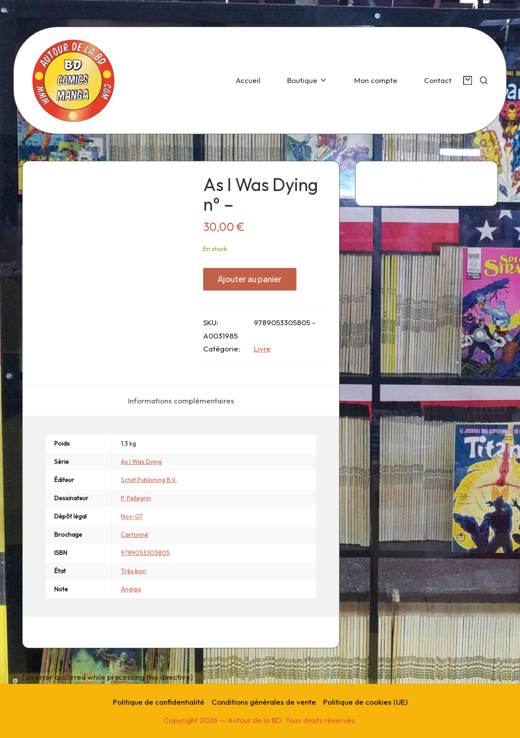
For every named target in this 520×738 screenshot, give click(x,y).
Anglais (131, 589)
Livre (262, 348)
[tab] (181, 400)
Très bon (133, 571)
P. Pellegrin (136, 498)
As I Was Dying (141, 462)
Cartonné (134, 535)
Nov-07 (132, 516)
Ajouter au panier (250, 279)
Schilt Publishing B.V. (149, 480)
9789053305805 (145, 553)
